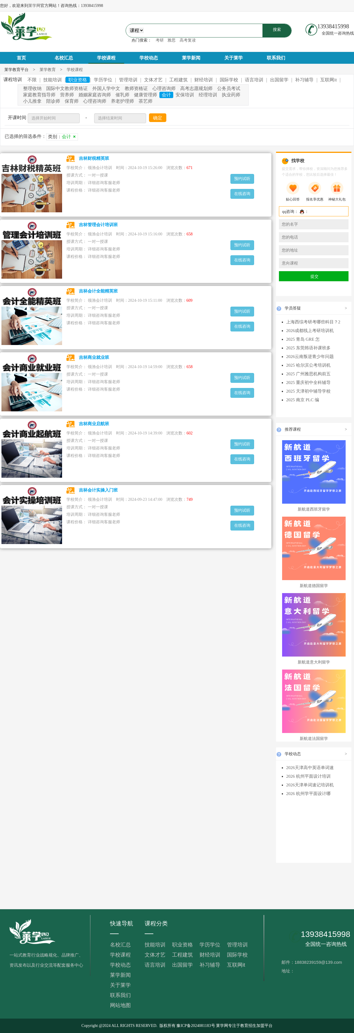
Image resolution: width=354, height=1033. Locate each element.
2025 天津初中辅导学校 (308, 391)
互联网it (236, 965)
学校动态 (148, 57)
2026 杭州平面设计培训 (308, 776)
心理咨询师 (164, 88)
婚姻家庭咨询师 (95, 94)
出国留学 (182, 965)
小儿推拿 (32, 101)
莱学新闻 (191, 57)
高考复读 (188, 40)
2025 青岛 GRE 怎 (303, 339)
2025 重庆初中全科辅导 (308, 382)
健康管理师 (145, 94)
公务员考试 (228, 88)
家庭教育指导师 (39, 94)
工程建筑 (182, 955)
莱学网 (34, 5)
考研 (160, 40)
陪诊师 (53, 101)
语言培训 (155, 965)
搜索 (277, 29)
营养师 (67, 94)
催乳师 (122, 94)
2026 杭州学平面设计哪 (308, 793)
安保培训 (185, 94)
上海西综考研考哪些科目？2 (313, 322)
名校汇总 (64, 57)
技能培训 (155, 945)
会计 (166, 94)
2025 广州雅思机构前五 (308, 374)
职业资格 (182, 945)
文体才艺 (155, 955)
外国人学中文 (106, 88)
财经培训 (210, 955)
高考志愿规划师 (196, 88)
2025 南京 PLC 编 (302, 400)
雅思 (171, 40)
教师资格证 (136, 88)
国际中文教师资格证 (67, 88)
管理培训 (237, 945)
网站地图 (120, 1005)
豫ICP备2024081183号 (195, 1025)
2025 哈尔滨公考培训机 (308, 365)
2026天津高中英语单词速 (310, 767)
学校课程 (106, 57)
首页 (21, 57)
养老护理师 (122, 101)
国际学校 (237, 955)
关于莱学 (233, 57)
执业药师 (231, 94)
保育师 (72, 101)
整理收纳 (32, 88)
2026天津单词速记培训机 (310, 785)
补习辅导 (210, 965)
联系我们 (276, 57)
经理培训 (208, 94)
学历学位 (210, 945)
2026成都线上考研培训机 (310, 330)
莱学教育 (48, 70)
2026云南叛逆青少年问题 (310, 356)
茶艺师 (145, 101)
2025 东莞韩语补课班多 (308, 348)
